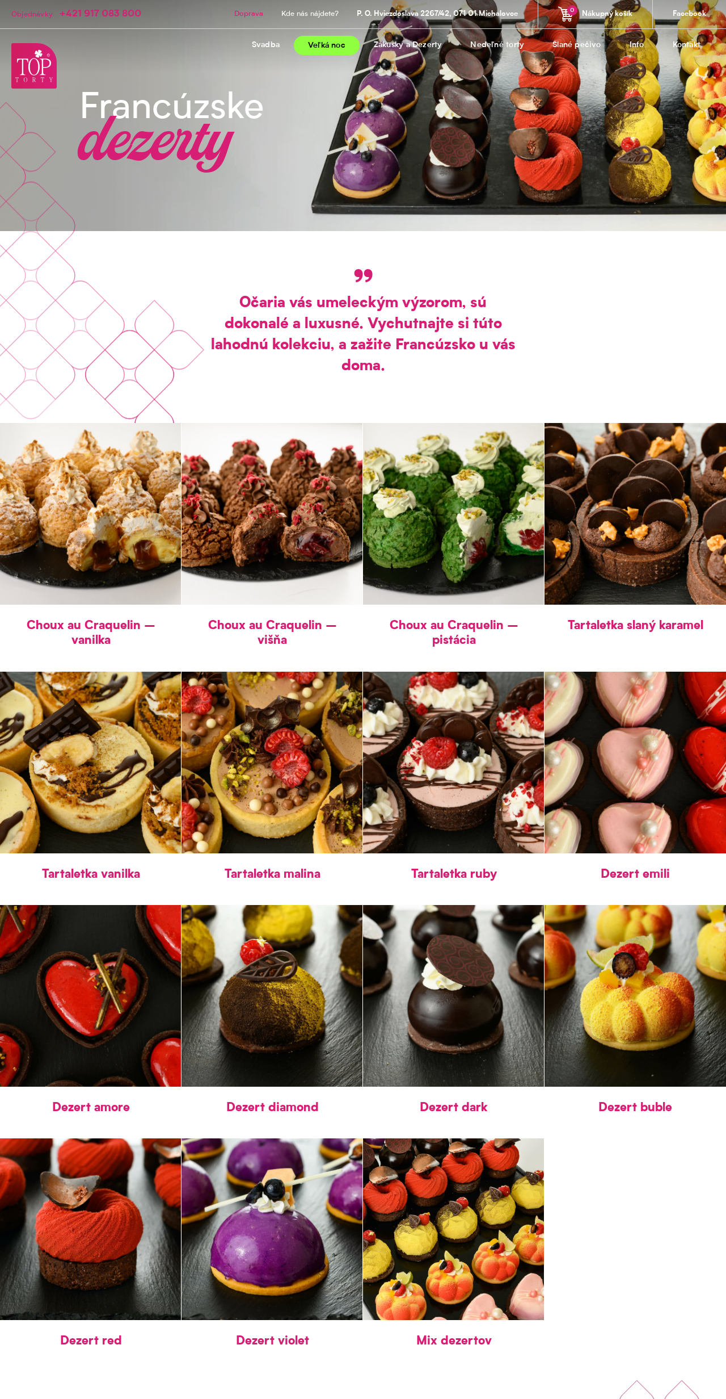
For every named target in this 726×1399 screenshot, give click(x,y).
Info (637, 45)
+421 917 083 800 (100, 14)
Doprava (248, 14)
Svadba (266, 45)
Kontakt (686, 45)
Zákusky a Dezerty (408, 45)
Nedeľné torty (497, 45)
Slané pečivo (576, 45)
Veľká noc (326, 46)
